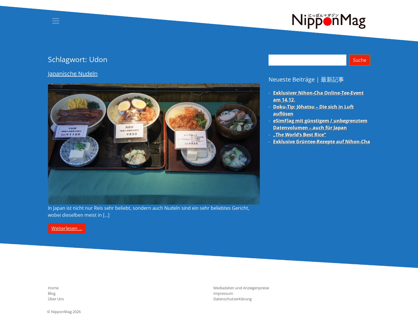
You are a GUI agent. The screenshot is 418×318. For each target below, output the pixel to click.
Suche (359, 60)
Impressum (223, 293)
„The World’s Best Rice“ (299, 134)
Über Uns (56, 298)
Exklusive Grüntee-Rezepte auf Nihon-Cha (321, 141)
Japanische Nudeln (73, 73)
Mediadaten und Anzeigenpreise (241, 287)
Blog (51, 293)
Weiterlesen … (68, 228)
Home (53, 287)
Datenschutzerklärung (232, 298)
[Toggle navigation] (56, 20)
